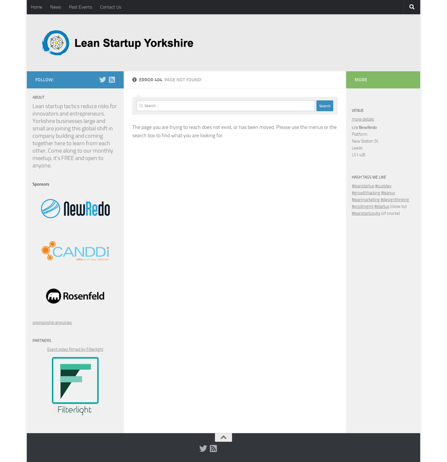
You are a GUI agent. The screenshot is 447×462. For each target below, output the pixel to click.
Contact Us (110, 7)
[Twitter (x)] (102, 79)
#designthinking (395, 199)
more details (363, 119)
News (55, 7)
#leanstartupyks (366, 213)
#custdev (383, 186)
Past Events (80, 7)
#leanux (388, 192)
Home (36, 7)
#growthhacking (366, 192)
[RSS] (111, 79)
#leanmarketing (366, 199)
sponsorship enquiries (52, 322)
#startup (381, 206)
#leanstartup (363, 186)
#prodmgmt (362, 206)
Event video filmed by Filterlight (75, 349)
